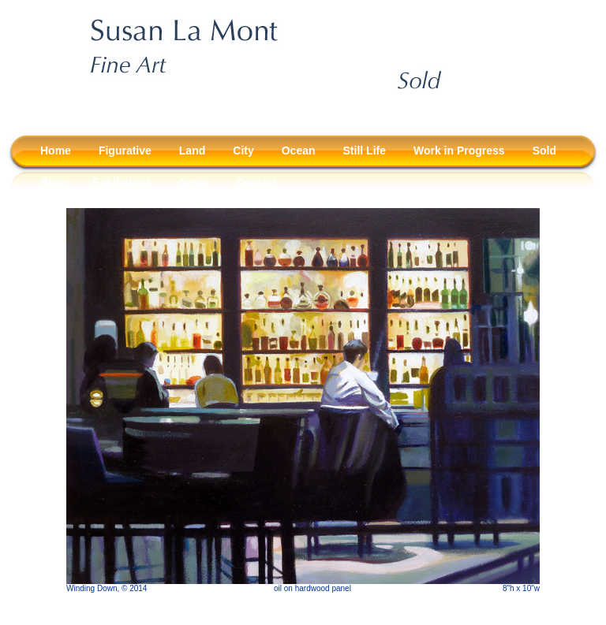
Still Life (364, 150)
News (194, 182)
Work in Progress (459, 150)
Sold (544, 150)
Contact (256, 182)
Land (192, 150)
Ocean (299, 150)
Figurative (125, 150)
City (243, 150)
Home (55, 150)
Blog (52, 182)
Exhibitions (122, 182)
